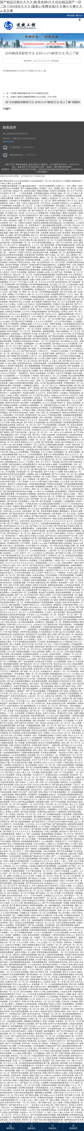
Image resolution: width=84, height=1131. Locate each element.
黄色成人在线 (56, 233)
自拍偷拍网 (47, 933)
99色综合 (37, 950)
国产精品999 (12, 216)
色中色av (17, 538)
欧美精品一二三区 (11, 553)
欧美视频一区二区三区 (23, 206)
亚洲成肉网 (50, 925)
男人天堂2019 (72, 405)
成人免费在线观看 (69, 1068)
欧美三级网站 (24, 928)
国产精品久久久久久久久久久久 (17, 832)
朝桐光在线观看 (66, 386)
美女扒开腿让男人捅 (28, 240)
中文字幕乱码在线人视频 (22, 763)
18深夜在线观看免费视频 (44, 275)
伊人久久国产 (38, 573)
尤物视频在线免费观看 (72, 415)
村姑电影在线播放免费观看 (54, 1117)
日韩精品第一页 (23, 472)
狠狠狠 (70, 859)
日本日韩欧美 (47, 605)
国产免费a (32, 349)
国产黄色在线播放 (25, 817)
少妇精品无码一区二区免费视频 (24, 593)
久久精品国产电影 (65, 1078)
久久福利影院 (34, 740)
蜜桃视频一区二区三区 (32, 541)
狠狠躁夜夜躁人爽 (29, 358)
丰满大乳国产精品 (8, 482)
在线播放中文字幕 (29, 538)
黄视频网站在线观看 (44, 487)
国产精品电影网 (60, 824)
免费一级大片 (51, 208)
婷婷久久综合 (24, 499)
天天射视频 (10, 472)
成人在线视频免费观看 (44, 967)
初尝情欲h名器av (33, 198)
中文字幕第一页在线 (29, 543)
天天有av (71, 533)
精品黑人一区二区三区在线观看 (19, 898)
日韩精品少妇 (15, 1014)
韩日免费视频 (22, 285)
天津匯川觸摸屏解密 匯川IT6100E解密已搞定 (29, 93)
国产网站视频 (78, 457)
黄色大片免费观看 (11, 324)
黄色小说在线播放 (38, 373)
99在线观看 (12, 891)
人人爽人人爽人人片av (54, 326)
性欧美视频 (6, 829)
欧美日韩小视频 (10, 1080)
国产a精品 (64, 691)
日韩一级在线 (41, 723)
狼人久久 (73, 804)
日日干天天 (77, 849)
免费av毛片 (20, 198)
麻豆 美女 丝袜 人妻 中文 (63, 950)
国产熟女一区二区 (76, 866)
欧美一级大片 (73, 1011)
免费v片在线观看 (35, 1031)
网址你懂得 (63, 920)
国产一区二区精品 (8, 814)
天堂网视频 (35, 452)
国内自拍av (36, 686)
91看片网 (34, 501)
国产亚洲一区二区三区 (53, 908)
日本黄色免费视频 (49, 753)
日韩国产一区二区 (66, 615)
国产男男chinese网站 (12, 390)
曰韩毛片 (49, 970)
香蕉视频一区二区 (72, 272)
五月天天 (13, 859)
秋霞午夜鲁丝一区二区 (41, 977)
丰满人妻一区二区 (62, 876)
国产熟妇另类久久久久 (19, 1105)
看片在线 (51, 748)
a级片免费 (22, 989)
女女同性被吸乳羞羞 (26, 457)
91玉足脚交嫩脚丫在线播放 (49, 349)
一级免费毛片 (23, 373)
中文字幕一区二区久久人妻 (12, 694)
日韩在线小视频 (44, 410)
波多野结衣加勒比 (21, 1006)
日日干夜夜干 (15, 1002)
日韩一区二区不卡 (43, 462)
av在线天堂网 (66, 992)
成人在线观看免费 (30, 590)
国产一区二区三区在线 (61, 1107)
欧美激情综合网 (72, 371)
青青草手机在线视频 (29, 632)
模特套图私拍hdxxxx (33, 903)
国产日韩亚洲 (56, 669)
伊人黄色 (54, 600)
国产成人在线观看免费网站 (19, 681)
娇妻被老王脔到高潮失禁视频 (13, 615)
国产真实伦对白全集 (35, 883)
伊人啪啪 (9, 235)
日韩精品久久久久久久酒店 (43, 430)
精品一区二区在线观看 (50, 1009)
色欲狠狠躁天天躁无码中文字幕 (62, 681)
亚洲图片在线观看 (21, 578)
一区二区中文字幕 (36, 804)
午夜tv (6, 861)
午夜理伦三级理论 (8, 329)
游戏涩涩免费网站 (8, 659)
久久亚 (32, 999)
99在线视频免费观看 (46, 1071)
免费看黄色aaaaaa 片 (60, 450)
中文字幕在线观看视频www (44, 243)
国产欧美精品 (15, 400)
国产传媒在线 (50, 317)
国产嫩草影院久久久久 (65, 1039)
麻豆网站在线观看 (60, 287)
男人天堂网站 (17, 344)
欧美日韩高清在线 (19, 696)
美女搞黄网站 (28, 398)
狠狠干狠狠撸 (58, 541)
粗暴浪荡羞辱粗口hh (10, 1100)
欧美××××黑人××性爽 (64, 861)
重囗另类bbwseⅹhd (39, 987)
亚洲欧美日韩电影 (60, 827)
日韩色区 (24, 265)
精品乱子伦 (18, 191)
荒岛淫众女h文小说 (62, 664)
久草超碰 (74, 1002)
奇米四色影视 (69, 248)
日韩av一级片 (15, 203)
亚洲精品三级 (76, 691)
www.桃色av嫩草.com (67, 898)
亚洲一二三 (42, 639)
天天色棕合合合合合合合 (18, 496)
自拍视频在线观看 (15, 1021)
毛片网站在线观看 (8, 817)
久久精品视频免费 (23, 588)
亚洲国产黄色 (27, 873)
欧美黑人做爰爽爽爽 (51, 829)
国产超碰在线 (45, 514)
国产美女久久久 (76, 832)
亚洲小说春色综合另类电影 (36, 408)
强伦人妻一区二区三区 (71, 743)
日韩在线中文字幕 (29, 1098)
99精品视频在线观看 (55, 445)
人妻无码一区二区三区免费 (60, 551)
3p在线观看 (39, 220)
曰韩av (33, 942)
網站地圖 (70, 16)
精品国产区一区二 (31, 346)
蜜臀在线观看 (76, 346)
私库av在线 (70, 891)
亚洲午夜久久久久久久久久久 (20, 625)
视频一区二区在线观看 (26, 1071)
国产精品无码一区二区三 (71, 289)
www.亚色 (44, 654)
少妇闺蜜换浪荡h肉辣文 (50, 238)
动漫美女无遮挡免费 (10, 267)
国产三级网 (49, 447)
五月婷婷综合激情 (61, 649)
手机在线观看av (66, 625)
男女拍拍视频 (23, 356)
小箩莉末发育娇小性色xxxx (63, 935)
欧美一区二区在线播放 (61, 849)
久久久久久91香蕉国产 (44, 321)
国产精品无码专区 (29, 351)
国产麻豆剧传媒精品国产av (52, 235)
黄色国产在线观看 (47, 593)
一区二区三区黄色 (34, 329)
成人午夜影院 (69, 1029)
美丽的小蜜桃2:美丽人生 (32, 1075)
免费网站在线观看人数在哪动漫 (25, 1051)
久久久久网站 (47, 452)
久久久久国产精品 (44, 824)
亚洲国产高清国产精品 (22, 666)
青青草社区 (14, 610)
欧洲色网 (7, 666)
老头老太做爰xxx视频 (48, 464)
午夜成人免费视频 (21, 930)
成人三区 (25, 556)
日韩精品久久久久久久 (54, 896)
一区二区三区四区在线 (69, 952)
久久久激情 (6, 1122)
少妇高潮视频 (39, 1046)
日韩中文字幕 (47, 664)
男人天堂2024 (40, 445)
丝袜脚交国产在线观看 (34, 255)
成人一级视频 (54, 188)
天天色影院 (18, 637)
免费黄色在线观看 (67, 600)
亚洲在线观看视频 (19, 1019)
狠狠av (47, 489)
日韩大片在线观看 (62, 644)
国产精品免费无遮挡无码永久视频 (18, 491)
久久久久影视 (11, 977)
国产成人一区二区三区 (61, 489)
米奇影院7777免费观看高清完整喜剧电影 (23, 270)
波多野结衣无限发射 (48, 910)
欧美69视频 (46, 390)
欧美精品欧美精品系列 (47, 994)
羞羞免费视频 (63, 1115)
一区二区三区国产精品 (56, 319)
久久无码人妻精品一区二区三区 (17, 378)
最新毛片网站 (21, 952)
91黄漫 (14, 918)
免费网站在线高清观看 (10, 208)
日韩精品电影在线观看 (23, 844)
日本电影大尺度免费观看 (20, 201)
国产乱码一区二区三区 (73, 945)
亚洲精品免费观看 (67, 1058)
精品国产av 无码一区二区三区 (65, 1026)
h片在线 (17, 459)
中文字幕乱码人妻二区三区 (50, 459)
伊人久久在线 (34, 509)
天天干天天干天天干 (41, 760)
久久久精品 (44, 1051)
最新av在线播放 (74, 403)
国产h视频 (11, 356)
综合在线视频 (49, 854)
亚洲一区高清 (58, 280)
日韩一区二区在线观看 (63, 772)
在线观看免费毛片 (59, 294)
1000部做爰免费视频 (37, 484)
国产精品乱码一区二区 (30, 664)
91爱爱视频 (12, 662)
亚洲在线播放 (32, 743)
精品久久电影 (70, 494)
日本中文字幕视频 (64, 373)
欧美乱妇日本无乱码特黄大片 (44, 1080)
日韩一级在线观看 (65, 597)
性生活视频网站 (55, 568)
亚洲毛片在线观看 (58, 191)
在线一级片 (59, 891)
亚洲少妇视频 (30, 637)
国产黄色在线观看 (46, 659)
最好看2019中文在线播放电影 (68, 590)
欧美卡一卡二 (26, 553)
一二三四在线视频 (25, 193)
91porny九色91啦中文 (42, 785)
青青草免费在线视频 (50, 511)
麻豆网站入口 (65, 787)
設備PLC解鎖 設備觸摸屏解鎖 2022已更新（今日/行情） (34, 97)
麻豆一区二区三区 (67, 607)
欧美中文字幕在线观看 (58, 1024)
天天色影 (31, 583)
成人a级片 (37, 694)
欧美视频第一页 (61, 452)
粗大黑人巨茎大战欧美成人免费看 (24, 371)
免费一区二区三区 (26, 220)
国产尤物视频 (67, 829)
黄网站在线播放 (36, 326)
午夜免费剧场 (67, 516)
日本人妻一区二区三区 (42, 676)
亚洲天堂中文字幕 (42, 669)
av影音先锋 (27, 400)
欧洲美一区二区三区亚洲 (65, 979)
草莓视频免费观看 (30, 910)
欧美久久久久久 (12, 309)
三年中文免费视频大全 (25, 1066)
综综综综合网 (58, 807)
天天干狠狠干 (78, 553)
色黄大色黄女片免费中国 (20, 745)
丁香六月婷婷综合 (63, 307)
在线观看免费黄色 (60, 228)
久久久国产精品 (70, 666)
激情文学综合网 (12, 403)
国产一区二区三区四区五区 (27, 595)
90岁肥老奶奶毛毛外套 (58, 962)
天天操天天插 (19, 1090)
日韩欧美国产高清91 (41, 745)
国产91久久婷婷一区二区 (63, 474)
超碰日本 (21, 329)
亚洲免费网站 (28, 289)
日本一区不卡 (23, 565)
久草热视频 (49, 400)
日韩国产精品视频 (75, 491)
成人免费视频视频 (32, 366)
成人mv (77, 822)
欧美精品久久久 (51, 883)
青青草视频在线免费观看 (48, 952)
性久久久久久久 (72, 455)
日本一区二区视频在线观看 (49, 814)
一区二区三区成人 (29, 1103)
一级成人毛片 (59, 560)
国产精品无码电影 (28, 812)
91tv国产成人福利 (51, 309)
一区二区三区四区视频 (66, 748)
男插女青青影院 (8, 782)
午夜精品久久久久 (58, 1043)
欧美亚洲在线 (61, 282)
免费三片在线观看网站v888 (59, 440)
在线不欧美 (57, 676)
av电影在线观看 (76, 1024)
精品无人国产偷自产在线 (65, 686)
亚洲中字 (43, 568)
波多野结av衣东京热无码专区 (50, 494)
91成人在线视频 (38, 652)
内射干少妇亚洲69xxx (35, 617)
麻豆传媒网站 (15, 605)
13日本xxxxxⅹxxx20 (67, 883)
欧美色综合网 (27, 669)
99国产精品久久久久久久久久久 (67, 1093)
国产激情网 (36, 829)
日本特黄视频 (68, 905)
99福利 (28, 575)
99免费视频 (53, 543)
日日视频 (36, 772)
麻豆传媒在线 (61, 854)
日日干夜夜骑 (15, 733)
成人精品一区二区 (58, 285)
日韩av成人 (14, 560)
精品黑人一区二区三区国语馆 (66, 671)
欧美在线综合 (37, 521)
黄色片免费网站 (7, 1066)
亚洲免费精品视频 (73, 989)
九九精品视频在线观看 (58, 984)
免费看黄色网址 (28, 528)
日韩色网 (52, 730)
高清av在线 (24, 979)
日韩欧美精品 (56, 213)
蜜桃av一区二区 (71, 908)
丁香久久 (77, 785)
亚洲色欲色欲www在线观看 (57, 775)
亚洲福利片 (56, 390)
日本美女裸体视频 (23, 573)
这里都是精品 (73, 819)
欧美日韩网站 (75, 452)
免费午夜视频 (56, 324)
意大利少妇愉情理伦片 (29, 216)
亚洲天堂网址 (55, 654)
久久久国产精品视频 (10, 913)
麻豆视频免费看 (8, 494)
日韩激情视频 (43, 836)
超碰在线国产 (65, 716)
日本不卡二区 (36, 356)
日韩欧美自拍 (32, 504)
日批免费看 (67, 814)
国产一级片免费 (30, 792)
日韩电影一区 (54, 516)
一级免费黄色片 (37, 1068)
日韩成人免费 (61, 735)
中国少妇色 (69, 708)
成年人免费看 (15, 644)
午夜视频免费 (53, 691)
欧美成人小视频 (65, 994)
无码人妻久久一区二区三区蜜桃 (53, 376)
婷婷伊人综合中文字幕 (74, 235)
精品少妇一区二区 (8, 942)
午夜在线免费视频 (66, 575)
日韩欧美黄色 (77, 967)
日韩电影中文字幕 (30, 334)
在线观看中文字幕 (34, 787)
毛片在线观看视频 (61, 346)
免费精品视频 (26, 324)
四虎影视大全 (18, 765)
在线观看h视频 (19, 583)
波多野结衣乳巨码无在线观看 (13, 474)
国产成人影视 (42, 1024)
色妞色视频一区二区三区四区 (51, 989)
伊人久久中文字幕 (75, 191)
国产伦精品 (21, 782)
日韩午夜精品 (9, 750)
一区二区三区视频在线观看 (21, 933)
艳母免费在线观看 (46, 538)
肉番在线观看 (21, 795)
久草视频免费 (76, 644)
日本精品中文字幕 (51, 787)
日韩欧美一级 (34, 479)
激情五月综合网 (40, 585)
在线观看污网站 (66, 506)
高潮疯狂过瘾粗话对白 (24, 748)
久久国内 (57, 698)
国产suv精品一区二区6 (55, 255)
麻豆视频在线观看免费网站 (69, 531)
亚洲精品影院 (42, 563)
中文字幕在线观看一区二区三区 (39, 871)
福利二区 (78, 753)
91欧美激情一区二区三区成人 (64, 514)
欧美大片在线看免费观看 (49, 743)
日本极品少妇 (71, 836)
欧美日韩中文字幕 (13, 1103)
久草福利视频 (45, 689)
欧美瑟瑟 (7, 915)
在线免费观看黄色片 (12, 753)
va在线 (34, 718)
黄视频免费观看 (31, 827)
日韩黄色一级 (38, 477)
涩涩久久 (25, 1115)
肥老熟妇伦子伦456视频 (36, 634)
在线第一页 (23, 225)
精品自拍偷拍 (15, 464)
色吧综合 (32, 272)
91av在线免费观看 (19, 755)
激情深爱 (64, 1063)
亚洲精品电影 (19, 450)
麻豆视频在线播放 (74, 252)
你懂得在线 (20, 846)
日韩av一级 (70, 1098)
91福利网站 (57, 501)
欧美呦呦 (4, 1048)
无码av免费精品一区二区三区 (68, 331)
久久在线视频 (60, 509)
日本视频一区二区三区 (19, 319)
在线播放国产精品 (65, 218)
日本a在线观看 (49, 851)
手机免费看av (24, 501)
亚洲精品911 (64, 997)
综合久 (12, 721)
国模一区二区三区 (49, 726)
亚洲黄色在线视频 (45, 1098)
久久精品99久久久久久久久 (42, 861)
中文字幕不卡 (13, 299)
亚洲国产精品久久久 (31, 605)
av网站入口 (51, 844)
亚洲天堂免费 (52, 1058)
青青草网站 (37, 331)
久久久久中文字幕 (47, 282)
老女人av (23, 455)
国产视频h (36, 267)
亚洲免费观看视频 (9, 225)
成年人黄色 (38, 750)
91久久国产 (18, 346)
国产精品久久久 (18, 353)
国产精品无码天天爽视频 (22, 321)
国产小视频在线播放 (29, 188)
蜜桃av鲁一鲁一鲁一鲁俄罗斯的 (69, 430)
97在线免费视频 (46, 560)
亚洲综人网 (67, 698)
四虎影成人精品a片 (11, 920)
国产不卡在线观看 (13, 1043)
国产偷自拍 (62, 1080)
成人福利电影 (60, 612)
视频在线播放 (43, 191)
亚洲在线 (38, 558)
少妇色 (57, 442)
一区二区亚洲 (53, 878)
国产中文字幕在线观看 (52, 903)
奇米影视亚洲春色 (17, 957)
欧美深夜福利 (55, 1006)
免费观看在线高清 (62, 659)
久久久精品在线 (35, 965)
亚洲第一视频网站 (13, 935)
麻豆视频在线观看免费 (22, 339)
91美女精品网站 (24, 657)
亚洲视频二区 (28, 307)
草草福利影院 (47, 366)
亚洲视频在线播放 (46, 735)
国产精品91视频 (32, 1095)
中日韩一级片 (24, 977)
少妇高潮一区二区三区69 (60, 420)
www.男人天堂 (34, 1110)
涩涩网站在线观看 (74, 196)
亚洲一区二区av (64, 910)
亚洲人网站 (75, 363)
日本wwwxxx (14, 314)
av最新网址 (12, 1009)
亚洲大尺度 (49, 790)
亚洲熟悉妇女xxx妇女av (65, 260)
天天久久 (17, 1115)
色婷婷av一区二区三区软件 (32, 1112)
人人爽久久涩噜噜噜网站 (44, 206)
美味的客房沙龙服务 (68, 358)
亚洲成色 (4, 514)
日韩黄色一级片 (30, 735)
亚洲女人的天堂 (25, 252)
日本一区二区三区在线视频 (27, 568)
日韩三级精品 (78, 265)
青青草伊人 (46, 228)
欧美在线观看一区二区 (72, 216)
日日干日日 (10, 1078)
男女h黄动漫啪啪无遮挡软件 (34, 809)
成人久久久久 (66, 637)
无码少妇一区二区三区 (20, 469)
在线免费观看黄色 (40, 962)
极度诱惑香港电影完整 (72, 1046)
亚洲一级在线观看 (9, 868)
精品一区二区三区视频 (26, 839)
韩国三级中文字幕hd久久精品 (32, 536)
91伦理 (21, 213)
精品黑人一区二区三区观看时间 (48, 398)
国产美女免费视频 (22, 235)
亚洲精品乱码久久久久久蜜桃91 (41, 728)
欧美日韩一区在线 (30, 1043)
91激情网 (7, 765)
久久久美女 (5, 349)
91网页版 (61, 573)
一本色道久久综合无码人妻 (41, 1105)
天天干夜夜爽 (40, 997)
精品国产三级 (65, 750)
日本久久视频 (77, 467)
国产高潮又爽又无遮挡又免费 (67, 526)
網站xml (79, 16)
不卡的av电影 (72, 573)
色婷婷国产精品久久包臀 (55, 405)
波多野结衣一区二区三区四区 (53, 262)
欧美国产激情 (63, 844)
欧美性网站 (20, 546)
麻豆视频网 (38, 400)
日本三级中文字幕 (11, 585)
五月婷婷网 (20, 713)
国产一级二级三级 (69, 188)
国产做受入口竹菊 (63, 553)
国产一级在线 (34, 388)
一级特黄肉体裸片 (63, 400)
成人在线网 (68, 568)
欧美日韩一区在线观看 (64, 447)
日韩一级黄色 (25, 516)
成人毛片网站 (64, 913)
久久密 (3, 445)
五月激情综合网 (55, 1029)
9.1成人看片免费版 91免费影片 (20, 445)
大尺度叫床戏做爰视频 (67, 960)
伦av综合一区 (74, 317)
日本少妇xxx (8, 546)
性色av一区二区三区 (47, 765)
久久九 (40, 942)
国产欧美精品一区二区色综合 (39, 974)
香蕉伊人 (17, 955)
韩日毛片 (63, 292)
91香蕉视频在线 (46, 629)
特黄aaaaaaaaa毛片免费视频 (15, 509)
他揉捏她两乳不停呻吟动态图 (45, 920)
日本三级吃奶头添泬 (73, 326)
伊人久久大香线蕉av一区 (47, 755)
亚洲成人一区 (47, 546)
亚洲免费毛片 (49, 277)
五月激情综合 (69, 223)
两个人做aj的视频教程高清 (65, 873)
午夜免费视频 (69, 398)
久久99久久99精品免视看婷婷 (35, 312)
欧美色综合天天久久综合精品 (64, 797)
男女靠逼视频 (47, 686)
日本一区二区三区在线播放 (25, 597)
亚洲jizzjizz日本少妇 (60, 395)
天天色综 (30, 615)
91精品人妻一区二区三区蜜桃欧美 (42, 1019)
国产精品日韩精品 (21, 684)
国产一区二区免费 (42, 506)
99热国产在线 (75, 738)
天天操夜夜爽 (23, 620)
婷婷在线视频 (47, 772)
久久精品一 (20, 504)
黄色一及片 (22, 479)
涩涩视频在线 (15, 881)
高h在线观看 (16, 654)
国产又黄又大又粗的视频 (35, 422)
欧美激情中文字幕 (17, 703)
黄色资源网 (49, 245)
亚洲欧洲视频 (11, 928)
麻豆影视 (4, 644)
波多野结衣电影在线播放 (44, 888)
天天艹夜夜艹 (71, 580)
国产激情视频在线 (28, 706)
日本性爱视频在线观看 (11, 238)
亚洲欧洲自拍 (11, 257)
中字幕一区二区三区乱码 (27, 361)
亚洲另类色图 (61, 368)
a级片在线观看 (38, 721)
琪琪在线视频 (64, 718)
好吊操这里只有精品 (44, 662)
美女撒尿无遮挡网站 (16, 600)
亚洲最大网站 (24, 868)
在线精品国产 (16, 393)
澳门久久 (7, 849)
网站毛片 (40, 970)
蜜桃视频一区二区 (54, 622)
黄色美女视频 (64, 1085)
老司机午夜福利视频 (64, 1071)
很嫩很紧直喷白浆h (29, 807)
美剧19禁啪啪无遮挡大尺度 (34, 945)
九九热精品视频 (10, 1088)
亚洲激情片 (33, 795)
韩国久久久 (10, 999)
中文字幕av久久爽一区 (28, 282)
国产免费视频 (17, 607)
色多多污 (32, 836)
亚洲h (52, 307)
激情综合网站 (6, 386)
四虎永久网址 (13, 395)
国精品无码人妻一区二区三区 (31, 891)
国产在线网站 (27, 992)
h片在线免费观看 (35, 455)
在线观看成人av (37, 982)
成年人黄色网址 (10, 220)
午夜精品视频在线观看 (40, 297)
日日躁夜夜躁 (9, 376)
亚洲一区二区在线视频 (46, 381)
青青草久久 (25, 309)
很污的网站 (51, 531)
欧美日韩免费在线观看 (19, 280)
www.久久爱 (70, 280)
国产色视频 (31, 248)
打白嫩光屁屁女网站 (28, 186)
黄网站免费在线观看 (31, 753)
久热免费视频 (42, 230)
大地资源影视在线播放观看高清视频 (19, 960)
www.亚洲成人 (30, 639)
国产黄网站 (5, 432)
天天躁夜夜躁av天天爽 (48, 632)
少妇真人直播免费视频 (61, 977)
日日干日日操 (30, 1026)
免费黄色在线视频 (17, 248)
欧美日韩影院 (13, 706)
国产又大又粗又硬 (64, 243)
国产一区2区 (74, 930)
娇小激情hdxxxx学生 (70, 341)
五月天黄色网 (32, 353)
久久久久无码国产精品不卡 (54, 403)
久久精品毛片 (78, 780)
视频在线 (71, 496)
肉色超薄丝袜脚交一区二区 (12, 602)
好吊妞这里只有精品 (30, 341)
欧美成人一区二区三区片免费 (47, 1002)
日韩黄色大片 (49, 578)
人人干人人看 (38, 245)
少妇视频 (66, 629)
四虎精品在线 (72, 437)
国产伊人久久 (13, 1083)
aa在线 (68, 445)
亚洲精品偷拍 (13, 287)
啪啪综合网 (40, 647)
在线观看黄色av (14, 410)
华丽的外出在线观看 (26, 1024)
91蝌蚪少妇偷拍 (25, 223)
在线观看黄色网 (8, 834)
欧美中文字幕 (28, 1002)
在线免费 (45, 233)
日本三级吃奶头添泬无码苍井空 (45, 886)
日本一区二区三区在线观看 (47, 940)
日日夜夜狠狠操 (56, 408)
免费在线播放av (16, 336)
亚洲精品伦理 (13, 543)
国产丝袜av (35, 684)
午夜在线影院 (64, 257)
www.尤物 (43, 543)
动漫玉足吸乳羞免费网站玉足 (65, 519)
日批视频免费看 (72, 541)
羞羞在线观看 (19, 883)
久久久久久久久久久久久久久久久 (58, 521)
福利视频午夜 (25, 245)
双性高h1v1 (64, 832)
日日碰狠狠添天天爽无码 (24, 230)
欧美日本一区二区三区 (27, 425)
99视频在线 (19, 260)
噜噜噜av (54, 583)
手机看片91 (41, 1066)
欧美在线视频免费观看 (72, 617)
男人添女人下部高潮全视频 (50, 415)
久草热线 (35, 376)
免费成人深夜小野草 (69, 878)
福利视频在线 (47, 509)
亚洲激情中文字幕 (54, 901)
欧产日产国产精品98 (57, 211)
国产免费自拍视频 (58, 1090)
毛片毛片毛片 (28, 940)
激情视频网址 (54, 987)
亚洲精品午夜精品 (34, 713)
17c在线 (62, 965)
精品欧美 (38, 1061)
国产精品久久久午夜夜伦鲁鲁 (69, 270)
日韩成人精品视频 (24, 775)
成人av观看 (77, 723)
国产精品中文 (25, 886)
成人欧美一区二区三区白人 (67, 740)
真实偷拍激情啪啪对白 (42, 588)
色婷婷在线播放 (23, 652)
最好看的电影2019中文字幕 (24, 679)
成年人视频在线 (51, 750)
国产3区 (36, 511)
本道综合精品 (38, 575)
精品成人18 (70, 230)
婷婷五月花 (8, 718)
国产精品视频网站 (31, 689)
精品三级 (7, 339)
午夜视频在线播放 (63, 790)
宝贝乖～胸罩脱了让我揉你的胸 (14, 484)
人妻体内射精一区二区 (45, 528)
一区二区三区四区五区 (50, 341)
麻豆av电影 (52, 634)
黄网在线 (16, 841)
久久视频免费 (54, 289)
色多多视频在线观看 (64, 548)
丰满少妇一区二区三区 (45, 923)
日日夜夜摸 (76, 876)
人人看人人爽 (56, 361)
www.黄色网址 (48, 841)
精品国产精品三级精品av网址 (53, 1011)
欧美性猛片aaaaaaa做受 (27, 659)
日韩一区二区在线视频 (49, 782)
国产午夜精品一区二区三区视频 (21, 893)
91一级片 (37, 491)
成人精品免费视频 (24, 721)
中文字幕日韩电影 (11, 632)
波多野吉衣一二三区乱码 (66, 353)
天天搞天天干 (23, 551)
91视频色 (26, 580)
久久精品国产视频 (47, 353)
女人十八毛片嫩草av (12, 864)
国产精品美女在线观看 (62, 785)
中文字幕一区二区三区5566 (29, 649)
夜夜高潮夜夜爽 (38, 716)
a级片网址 (19, 408)
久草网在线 (68, 642)
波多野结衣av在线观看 (10, 188)
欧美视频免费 (17, 1026)
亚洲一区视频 (49, 1021)
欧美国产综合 (6, 844)
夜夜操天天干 (61, 841)
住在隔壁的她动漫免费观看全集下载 (34, 1063)
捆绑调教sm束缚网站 (44, 1093)
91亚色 (78, 708)
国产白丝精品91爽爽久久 (28, 918)
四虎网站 (17, 341)
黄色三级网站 (26, 585)
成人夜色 (76, 593)
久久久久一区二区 (37, 1058)
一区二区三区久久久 (50, 386)
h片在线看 (13, 979)
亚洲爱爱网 (29, 218)
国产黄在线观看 (7, 785)
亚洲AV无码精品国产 (24, 758)
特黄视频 (17, 386)
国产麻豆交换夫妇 (39, 469)
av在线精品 (23, 405)
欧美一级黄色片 (51, 378)
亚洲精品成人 (41, 289)
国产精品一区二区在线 (30, 1083)
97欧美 (70, 965)
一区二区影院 (46, 868)
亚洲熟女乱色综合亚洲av (55, 957)
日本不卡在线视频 (19, 272)
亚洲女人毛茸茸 (76, 767)
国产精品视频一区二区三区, (42, 548)
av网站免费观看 (7, 198)
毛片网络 (11, 361)
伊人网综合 (44, 1043)
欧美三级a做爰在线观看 (50, 864)
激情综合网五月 (49, 270)
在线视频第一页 (36, 405)
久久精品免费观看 (56, 580)
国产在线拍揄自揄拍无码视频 (43, 1115)
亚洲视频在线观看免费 (41, 928)
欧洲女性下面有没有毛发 (20, 262)
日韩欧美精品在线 (17, 617)
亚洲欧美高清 (31, 415)
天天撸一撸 (57, 248)
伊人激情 (32, 952)
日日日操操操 (51, 575)
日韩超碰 (56, 462)
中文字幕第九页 (75, 841)
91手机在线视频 (25, 1046)
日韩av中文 (43, 351)
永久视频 (35, 868)
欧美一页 (79, 600)
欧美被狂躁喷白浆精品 (58, 930)
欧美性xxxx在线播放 (29, 560)
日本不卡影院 (15, 910)
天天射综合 (63, 208)
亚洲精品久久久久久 (63, 418)
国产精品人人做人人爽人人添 (18, 772)
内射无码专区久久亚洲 (22, 1122)
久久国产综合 (57, 272)
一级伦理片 (12, 252)
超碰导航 (55, 1063)
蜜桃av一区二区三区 (48, 257)
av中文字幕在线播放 (63, 321)
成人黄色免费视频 (54, 422)
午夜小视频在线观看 (14, 967)
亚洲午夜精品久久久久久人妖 (16, 526)
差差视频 (32, 755)
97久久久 (13, 282)
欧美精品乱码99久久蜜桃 (14, 277)
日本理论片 (16, 580)
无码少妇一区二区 (69, 1100)
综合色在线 (75, 450)
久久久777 (66, 504)
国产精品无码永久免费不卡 (41, 565)
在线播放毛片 (47, 671)
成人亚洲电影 (71, 610)
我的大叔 (34, 972)
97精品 (14, 649)
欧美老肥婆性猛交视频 (13, 558)
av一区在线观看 (23, 376)
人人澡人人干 (48, 260)
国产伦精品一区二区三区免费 (48, 893)
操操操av (71, 319)
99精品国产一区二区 (61, 817)
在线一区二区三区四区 (13, 477)
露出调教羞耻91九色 (10, 435)
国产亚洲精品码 (66, 297)
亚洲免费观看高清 (43, 797)
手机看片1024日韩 (23, 430)
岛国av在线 (60, 1061)
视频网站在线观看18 (33, 1021)
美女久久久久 (74, 735)
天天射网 (41, 642)
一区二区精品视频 (49, 711)
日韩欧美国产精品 (71, 605)
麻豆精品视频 (72, 339)
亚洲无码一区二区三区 (42, 201)
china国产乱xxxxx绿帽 (47, 597)
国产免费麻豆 (22, 1058)
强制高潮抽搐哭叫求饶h (28, 257)
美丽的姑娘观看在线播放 (64, 974)
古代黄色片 (58, 708)
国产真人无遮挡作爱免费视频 (51, 955)
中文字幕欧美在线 (50, 625)
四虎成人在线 (61, 602)
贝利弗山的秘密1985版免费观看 (43, 866)
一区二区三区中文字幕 (61, 334)
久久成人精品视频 (61, 933)
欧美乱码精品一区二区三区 (12, 487)
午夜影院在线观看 (8, 620)
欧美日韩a (7, 191)
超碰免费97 (33, 629)
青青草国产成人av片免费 (20, 302)
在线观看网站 (61, 491)
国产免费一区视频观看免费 (36, 336)
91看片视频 (76, 817)
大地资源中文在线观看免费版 (13, 974)
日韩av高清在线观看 (31, 935)
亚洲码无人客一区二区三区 (54, 329)
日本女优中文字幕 (29, 1016)
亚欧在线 (72, 854)
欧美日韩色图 (68, 1075)
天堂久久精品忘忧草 (31, 203)
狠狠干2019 (18, 792)
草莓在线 (58, 629)
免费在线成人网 (42, 583)
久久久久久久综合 (41, 324)
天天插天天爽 (26, 435)
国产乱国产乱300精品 (24, 723)
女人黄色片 (5, 272)
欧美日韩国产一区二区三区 (19, 331)
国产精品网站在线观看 (53, 383)
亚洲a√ (72, 999)
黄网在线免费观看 (29, 955)
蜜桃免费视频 (47, 834)
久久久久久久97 (48, 740)
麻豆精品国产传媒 (41, 252)
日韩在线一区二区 (11, 866)
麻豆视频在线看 (23, 790)
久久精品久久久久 (47, 590)
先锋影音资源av (76, 903)
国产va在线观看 (34, 834)
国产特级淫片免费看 (50, 684)
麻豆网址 (54, 297)
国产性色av (64, 706)
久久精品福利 (73, 285)
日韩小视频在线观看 (33, 851)
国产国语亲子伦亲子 (39, 556)
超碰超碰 (50, 1039)
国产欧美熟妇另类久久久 (29, 228)
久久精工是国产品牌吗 (48, 358)
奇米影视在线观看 (33, 260)
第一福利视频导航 (53, 905)
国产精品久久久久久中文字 (71, 940)
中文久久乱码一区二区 (61, 733)
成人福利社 (8, 260)
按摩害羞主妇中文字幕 (73, 1120)
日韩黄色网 (41, 679)
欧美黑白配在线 (25, 363)
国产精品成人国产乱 (59, 767)
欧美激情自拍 (19, 634)
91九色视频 (69, 721)
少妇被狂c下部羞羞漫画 (70, 393)
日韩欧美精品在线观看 (53, 627)
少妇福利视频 (56, 972)
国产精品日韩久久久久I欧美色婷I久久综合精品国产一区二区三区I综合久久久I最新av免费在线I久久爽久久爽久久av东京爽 (41, 6)
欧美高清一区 (76, 775)
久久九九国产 (26, 267)
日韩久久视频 (66, 886)
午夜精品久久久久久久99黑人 (18, 489)
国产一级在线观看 (26, 662)
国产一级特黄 (31, 849)
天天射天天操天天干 (57, 1041)
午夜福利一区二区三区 (52, 1014)
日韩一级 (35, 262)
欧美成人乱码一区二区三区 (59, 723)
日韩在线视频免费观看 (74, 484)
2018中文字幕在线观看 (31, 368)
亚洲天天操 (68, 839)
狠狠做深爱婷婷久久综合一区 (13, 994)
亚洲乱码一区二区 (57, 556)
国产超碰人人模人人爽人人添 (69, 206)
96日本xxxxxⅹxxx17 (62, 457)
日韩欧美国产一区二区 (58, 1122)
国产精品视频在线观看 (28, 418)
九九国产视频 (65, 684)
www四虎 (28, 950)
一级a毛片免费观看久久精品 (49, 186)
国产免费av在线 (45, 1103)
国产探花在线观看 (40, 339)
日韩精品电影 (34, 1107)
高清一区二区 (6, 597)
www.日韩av (56, 999)
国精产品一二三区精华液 (51, 479)
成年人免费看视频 (43, 474)
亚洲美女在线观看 (55, 484)
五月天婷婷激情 (50, 694)
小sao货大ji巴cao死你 (26, 381)
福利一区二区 (38, 489)
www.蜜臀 (59, 472)
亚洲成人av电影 (7, 218)
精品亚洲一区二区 (46, 240)
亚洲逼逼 (11, 839)
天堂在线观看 (15, 856)
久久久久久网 (17, 903)
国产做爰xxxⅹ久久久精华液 (52, 1095)
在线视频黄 (46, 935)
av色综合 (37, 625)
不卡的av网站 (11, 363)
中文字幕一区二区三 (44, 644)
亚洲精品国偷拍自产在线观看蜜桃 (39, 602)
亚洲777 (25, 864)
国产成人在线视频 (36, 925)
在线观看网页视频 (8, 726)
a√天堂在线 (31, 994)
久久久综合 (30, 824)
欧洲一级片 (22, 836)
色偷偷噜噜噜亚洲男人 (31, 841)
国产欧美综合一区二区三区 (19, 533)
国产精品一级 (25, 211)
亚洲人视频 (52, 777)
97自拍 (79, 1048)
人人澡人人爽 (33, 782)
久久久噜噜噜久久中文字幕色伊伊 (37, 519)
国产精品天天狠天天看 (30, 233)
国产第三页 (35, 711)
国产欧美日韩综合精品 (19, 413)
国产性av (36, 435)
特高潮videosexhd (57, 836)
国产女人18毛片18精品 (72, 972)
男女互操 (73, 984)
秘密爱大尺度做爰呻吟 (19, 297)
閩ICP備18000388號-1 (63, 167)
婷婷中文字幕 (48, 1048)
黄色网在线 (25, 987)
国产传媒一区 (15, 292)
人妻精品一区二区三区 (72, 654)
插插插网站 (72, 703)
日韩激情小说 (16, 970)
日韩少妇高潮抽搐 (51, 607)
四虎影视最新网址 (44, 304)
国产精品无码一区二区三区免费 (60, 799)
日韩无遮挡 (18, 827)
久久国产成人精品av (42, 395)
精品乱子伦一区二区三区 (59, 499)
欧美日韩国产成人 (56, 230)
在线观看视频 (77, 792)
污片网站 (51, 373)
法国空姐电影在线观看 (60, 1051)
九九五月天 (41, 393)
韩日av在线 (73, 962)
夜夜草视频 (35, 979)
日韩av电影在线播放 (9, 418)
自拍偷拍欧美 (55, 413)
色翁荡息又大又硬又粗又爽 (32, 314)
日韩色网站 (8, 415)
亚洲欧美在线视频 (49, 1085)
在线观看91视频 (7, 758)
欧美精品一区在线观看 (17, 728)
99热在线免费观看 (73, 1066)
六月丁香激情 (23, 482)
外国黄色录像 (62, 275)
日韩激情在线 (63, 381)
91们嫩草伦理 (56, 620)
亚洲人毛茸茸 (51, 477)
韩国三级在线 (17, 422)
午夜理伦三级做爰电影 (19, 548)
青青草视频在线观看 (39, 930)
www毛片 (4, 292)
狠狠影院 (58, 605)
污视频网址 (52, 809)
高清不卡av (46, 280)
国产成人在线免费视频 (50, 388)
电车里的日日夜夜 (19, 1110)
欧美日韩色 (25, 521)
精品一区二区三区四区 (53, 942)
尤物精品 (34, 496)
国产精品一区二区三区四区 (41, 526)
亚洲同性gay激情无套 (46, 812)
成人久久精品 (6, 506)
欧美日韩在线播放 (29, 733)
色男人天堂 (26, 920)
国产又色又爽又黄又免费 (62, 410)
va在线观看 (62, 866)
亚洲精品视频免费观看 (61, 1016)
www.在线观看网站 (54, 721)
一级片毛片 (5, 1107)
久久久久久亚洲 (43, 294)
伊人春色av (16, 809)
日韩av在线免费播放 (26, 1034)
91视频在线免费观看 (9, 186)
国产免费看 (54, 758)
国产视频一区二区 (71, 267)
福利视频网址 (50, 1031)
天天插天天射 (56, 760)
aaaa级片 (75, 871)
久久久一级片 (73, 294)
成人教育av (10, 1004)
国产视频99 (5, 469)
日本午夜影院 (37, 896)
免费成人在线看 (41, 758)
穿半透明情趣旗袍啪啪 (39, 285)
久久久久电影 (23, 942)
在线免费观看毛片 (30, 464)
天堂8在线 (7, 578)
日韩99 (24, 238)
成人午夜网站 (60, 487)
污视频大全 (24, 913)
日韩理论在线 (49, 738)
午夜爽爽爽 (78, 625)
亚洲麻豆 (24, 326)
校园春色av (76, 440)
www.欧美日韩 (60, 366)
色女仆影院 (5, 654)
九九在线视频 (75, 782)
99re (47, 617)
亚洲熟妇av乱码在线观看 (26, 1004)
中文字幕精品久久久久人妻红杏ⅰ (32, 799)
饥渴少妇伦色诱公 (19, 1031)
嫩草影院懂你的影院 (18, 965)
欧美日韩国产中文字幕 (68, 536)
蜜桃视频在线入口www (15, 462)
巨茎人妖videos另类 (23, 785)
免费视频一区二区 (58, 252)
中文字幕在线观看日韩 (11, 556)
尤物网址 (30, 474)
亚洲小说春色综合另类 (56, 703)
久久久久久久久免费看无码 (37, 213)
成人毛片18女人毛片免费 (12, 735)
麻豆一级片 (76, 1110)
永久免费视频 (48, 491)
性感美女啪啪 (29, 393)
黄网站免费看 (44, 1016)
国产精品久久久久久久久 (27, 420)
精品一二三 (75, 198)
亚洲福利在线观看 (31, 654)
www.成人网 (70, 807)
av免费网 (44, 1083)
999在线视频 (18, 824)
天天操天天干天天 (76, 827)
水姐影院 (17, 358)
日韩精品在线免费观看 (42, 427)
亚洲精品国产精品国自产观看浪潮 (61, 250)
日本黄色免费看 (12, 447)
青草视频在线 (59, 868)
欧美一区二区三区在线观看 (64, 302)
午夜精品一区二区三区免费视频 (44, 913)
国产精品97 (69, 896)
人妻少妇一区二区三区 (38, 432)
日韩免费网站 (11, 228)
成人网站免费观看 (26, 622)
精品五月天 (77, 1088)
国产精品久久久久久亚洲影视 (65, 344)
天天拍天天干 (38, 775)
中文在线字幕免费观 (63, 240)
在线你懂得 (27, 511)
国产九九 (15, 521)
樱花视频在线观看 (8, 676)
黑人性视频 (20, 743)
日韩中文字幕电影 (19, 388)
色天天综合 (62, 317)
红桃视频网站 (44, 849)
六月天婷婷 (19, 415)
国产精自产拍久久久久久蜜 (21, 1048)
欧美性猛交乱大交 (52, 1068)
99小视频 (78, 595)
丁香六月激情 (47, 937)
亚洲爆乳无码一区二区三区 (71, 755)
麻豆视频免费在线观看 (52, 225)
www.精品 (17, 1053)
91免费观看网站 (75, 696)
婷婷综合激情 (30, 191)
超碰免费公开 (73, 1043)
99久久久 (78, 642)
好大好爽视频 (26, 299)
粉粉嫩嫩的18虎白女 (48, 795)
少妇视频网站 (17, 950)
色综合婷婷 (44, 420)
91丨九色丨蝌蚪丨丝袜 (73, 186)
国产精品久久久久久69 (61, 928)
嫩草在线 (70, 304)
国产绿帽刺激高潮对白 (72, 390)
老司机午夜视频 (12, 265)
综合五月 (74, 395)
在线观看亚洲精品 (49, 1110)
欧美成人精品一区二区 (60, 193)
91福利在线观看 (40, 363)
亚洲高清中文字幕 (65, 713)
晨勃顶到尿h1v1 (23, 627)
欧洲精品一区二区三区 (64, 834)
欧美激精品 (5, 755)
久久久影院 (5, 1051)
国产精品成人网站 (29, 196)
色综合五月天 (37, 790)
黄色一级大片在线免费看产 (66, 937)
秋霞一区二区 (38, 378)
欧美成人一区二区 (38, 319)
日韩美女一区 (61, 696)
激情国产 (21, 691)
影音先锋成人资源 (75, 802)
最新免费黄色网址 (51, 356)
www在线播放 (75, 657)
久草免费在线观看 (51, 881)
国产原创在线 (36, 1073)
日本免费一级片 (73, 881)
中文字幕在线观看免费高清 (58, 467)
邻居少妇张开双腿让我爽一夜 (66, 546)
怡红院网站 (28, 819)
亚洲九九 (16, 1016)
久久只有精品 (45, 827)
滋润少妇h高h (11, 622)
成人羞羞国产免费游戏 (41, 302)
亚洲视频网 (29, 344)
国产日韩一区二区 (59, 770)
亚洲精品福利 (48, 368)
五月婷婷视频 (36, 578)
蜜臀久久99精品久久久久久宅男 (21, 876)
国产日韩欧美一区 (40, 211)
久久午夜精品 (38, 317)
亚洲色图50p (10, 691)
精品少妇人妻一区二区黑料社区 (52, 496)
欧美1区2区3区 (31, 846)
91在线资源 (12, 1029)
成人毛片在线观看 (67, 632)
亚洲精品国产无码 (53, 1046)
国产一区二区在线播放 (43, 873)
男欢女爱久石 (77, 733)
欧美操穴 (80, 1098)
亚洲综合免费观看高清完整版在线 (47, 223)
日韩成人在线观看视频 (25, 923)
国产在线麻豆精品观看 (21, 760)
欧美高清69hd (77, 504)
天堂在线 (65, 1002)
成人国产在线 (77, 482)
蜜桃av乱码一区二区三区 (42, 533)
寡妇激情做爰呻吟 (64, 528)
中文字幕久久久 (45, 196)
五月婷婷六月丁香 (8, 193)
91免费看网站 (69, 501)
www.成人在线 (52, 716)
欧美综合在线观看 (40, 730)
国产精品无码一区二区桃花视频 (59, 220)
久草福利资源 (59, 437)
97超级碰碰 (59, 1098)
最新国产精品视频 (23, 730)
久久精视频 (5, 871)
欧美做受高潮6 (6, 1093)
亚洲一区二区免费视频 (23, 1061)
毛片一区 (13, 223)
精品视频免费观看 (24, 750)
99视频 (66, 903)
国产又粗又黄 (77, 982)
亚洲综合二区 (26, 395)
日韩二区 (44, 413)
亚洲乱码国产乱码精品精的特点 (43, 265)
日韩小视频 (69, 627)
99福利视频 (77, 992)
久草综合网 (5, 647)
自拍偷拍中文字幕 (73, 868)
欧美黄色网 (10, 285)
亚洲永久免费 (77, 511)
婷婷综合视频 (64, 1056)
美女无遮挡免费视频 (65, 925)
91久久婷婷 (75, 1083)
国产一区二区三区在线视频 (69, 730)
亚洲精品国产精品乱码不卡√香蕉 (36, 856)
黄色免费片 (64, 583)
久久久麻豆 (73, 701)
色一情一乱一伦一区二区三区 (33, 777)
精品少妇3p (29, 558)
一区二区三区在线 (30, 459)
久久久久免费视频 (20, 708)
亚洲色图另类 (7, 459)
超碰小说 (48, 455)
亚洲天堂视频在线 (22, 686)
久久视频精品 (39, 1053)
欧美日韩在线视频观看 (24, 1093)
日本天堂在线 (78, 684)
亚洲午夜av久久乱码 (12, 511)
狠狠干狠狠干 (46, 346)
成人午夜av (35, 1011)
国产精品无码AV (39, 822)
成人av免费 (62, 711)
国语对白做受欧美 (70, 413)
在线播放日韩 (69, 676)
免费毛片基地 (62, 738)
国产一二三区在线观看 (61, 856)
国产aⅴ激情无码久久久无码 (23, 1036)
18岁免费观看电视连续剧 (58, 363)
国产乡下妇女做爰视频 (36, 691)
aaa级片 (78, 777)
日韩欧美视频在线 (72, 1103)
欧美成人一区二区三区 (21, 1056)
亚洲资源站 (16, 334)
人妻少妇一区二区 (36, 696)
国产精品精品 (54, 312)
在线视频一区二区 (40, 984)
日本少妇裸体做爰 (60, 689)
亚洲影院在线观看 (19, 570)
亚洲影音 (48, 891)
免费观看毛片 (59, 196)
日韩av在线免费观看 (65, 765)
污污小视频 (73, 228)
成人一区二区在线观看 (40, 620)
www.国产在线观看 (43, 344)
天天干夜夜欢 (9, 1058)
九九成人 (48, 612)
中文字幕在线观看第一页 (60, 792)
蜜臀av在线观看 (70, 213)
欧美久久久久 (50, 573)
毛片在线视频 (19, 787)
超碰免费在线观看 (75, 824)
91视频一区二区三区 (37, 440)
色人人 (16, 987)
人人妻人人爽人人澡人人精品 (29, 908)
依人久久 (17, 351)
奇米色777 (4, 393)
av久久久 (37, 933)
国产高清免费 (47, 442)
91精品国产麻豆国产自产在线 (58, 299)
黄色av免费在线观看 (20, 1068)
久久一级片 (71, 1061)
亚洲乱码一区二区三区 (60, 198)
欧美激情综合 (38, 832)
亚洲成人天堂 (15, 307)
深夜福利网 (78, 814)
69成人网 (65, 388)
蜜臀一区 (19, 218)
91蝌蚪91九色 (59, 304)
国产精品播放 (37, 472)
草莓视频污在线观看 (69, 309)
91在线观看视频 (65, 464)
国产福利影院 (36, 854)
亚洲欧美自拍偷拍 (72, 915)
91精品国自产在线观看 (50, 918)
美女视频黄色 (21, 437)
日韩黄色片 (40, 622)
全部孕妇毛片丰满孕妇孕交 (12, 888)
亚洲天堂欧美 (53, 393)
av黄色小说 (49, 696)
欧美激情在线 (26, 447)
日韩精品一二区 (12, 1039)
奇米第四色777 (35, 225)
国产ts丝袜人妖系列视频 (50, 216)
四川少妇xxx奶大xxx (33, 607)
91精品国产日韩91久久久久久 (57, 570)
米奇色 (80, 898)
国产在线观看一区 (75, 366)
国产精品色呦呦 (70, 620)
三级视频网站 (35, 403)
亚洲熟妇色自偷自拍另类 (20, 427)
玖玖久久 (76, 578)
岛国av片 (71, 662)
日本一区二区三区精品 (41, 770)
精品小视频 (55, 1100)
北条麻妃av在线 (43, 272)
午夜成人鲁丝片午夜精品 (66, 277)
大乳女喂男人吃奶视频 (52, 267)
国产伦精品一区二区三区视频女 (53, 859)
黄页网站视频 (22, 999)
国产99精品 (38, 447)
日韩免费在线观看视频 (50, 524)
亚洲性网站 (25, 287)
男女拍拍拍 (5, 947)
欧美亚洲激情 (74, 711)
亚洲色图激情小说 (54, 642)
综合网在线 (25, 716)
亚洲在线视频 (69, 459)
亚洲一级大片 (37, 309)
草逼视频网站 (78, 910)
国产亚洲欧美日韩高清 (19, 905)
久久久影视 (16, 196)
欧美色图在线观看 (36, 570)
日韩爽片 (43, 188)
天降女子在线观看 (62, 871)
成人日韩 (37, 1048)
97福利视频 (47, 950)
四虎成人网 (16, 541)
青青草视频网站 (37, 905)
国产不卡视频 (13, 524)
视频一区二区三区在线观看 (38, 674)
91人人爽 (28, 694)
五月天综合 (46, 203)
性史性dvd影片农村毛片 (58, 639)
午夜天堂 (5, 905)
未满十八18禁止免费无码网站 (24, 467)
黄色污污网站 (45, 595)
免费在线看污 (37, 627)
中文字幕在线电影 (8, 770)
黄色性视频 (10, 1071)
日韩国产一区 (41, 610)
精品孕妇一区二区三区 (46, 1036)
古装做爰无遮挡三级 (65, 1036)
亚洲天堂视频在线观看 (64, 970)
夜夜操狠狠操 (58, 455)
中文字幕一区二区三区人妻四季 (14, 804)
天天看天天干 (45, 334)
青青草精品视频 (74, 812)
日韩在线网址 (60, 533)
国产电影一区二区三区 (30, 671)
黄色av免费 (30, 487)
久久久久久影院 (55, 763)
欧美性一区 (5, 901)
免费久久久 (41, 637)
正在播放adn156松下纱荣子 (68, 728)
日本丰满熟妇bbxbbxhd (10, 777)
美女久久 (41, 467)
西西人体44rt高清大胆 (31, 1014)
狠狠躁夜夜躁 (61, 888)
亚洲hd (65, 999)
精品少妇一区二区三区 (23, 275)
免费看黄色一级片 (71, 669)
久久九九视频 (15, 590)
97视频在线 (14, 671)
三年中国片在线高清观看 (70, 356)
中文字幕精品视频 (19, 349)
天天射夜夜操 (68, 893)
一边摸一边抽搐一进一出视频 (27, 937)
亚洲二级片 (35, 1006)
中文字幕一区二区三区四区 (57, 804)
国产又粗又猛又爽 (19, 432)
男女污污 (35, 235)
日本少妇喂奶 (40, 844)
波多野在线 (16, 1075)
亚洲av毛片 (32, 437)
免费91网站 (27, 1053)
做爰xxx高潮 (35, 280)
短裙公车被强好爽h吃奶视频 (21, 383)
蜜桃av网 (28, 888)
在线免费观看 (71, 336)
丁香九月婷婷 (15, 289)
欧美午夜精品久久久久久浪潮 (27, 442)
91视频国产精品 (64, 265)
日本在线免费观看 (36, 612)
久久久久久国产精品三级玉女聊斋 (44, 482)
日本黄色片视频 (29, 410)
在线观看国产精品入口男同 (50, 1004)
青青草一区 (27, 1120)
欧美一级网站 (8, 294)
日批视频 (30, 450)
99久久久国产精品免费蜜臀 (23, 802)
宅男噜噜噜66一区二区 (74, 383)
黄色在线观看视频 (74, 612)
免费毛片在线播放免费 (19, 861)
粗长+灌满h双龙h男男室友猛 (51, 371)
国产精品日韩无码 (17, 514)
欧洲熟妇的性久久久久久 (63, 558)
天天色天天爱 (65, 780)
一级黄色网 (55, 745)
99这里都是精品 (61, 657)
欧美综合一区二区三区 (25, 780)
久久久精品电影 (10, 989)
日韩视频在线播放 (42, 193)
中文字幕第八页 (33, 546)
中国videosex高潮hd (52, 1075)
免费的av (45, 198)
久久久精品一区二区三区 (48, 706)
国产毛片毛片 (51, 536)
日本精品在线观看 (73, 585)
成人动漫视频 (31, 765)
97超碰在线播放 (18, 871)
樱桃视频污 (65, 511)
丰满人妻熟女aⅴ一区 (73, 472)
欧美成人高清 (45, 807)
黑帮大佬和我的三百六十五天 (65, 201)
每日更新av (41, 780)
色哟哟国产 (29, 967)
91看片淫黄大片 (61, 1105)
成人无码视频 (9, 420)
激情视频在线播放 (11, 664)
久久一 (27, 896)
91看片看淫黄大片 (23, 317)
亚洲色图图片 (21, 925)
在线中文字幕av (49, 713)
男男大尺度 (44, 972)
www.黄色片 (78, 886)
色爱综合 (68, 942)
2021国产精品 (42, 960)
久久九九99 (34, 238)
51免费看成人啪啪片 (31, 386)
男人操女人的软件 (48, 1078)
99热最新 (28, 477)
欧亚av (55, 427)
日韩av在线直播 (48, 435)
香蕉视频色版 (18, 849)
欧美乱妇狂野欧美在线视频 (12, 255)
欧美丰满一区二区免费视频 (40, 708)
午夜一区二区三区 (34, 277)
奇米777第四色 (11, 240)
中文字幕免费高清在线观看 (24, 642)
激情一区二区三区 (30, 292)
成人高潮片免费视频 (44, 457)
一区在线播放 (19, 674)
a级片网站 (24, 403)
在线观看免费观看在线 (73, 422)
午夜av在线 (59, 915)
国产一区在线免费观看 (47, 425)
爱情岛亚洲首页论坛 (64, 538)
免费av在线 (14, 233)
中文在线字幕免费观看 (58, 701)
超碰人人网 (35, 413)
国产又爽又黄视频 (63, 1053)
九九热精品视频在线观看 (49, 504)
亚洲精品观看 (53, 679)
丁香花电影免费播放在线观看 (49, 839)
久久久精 (11, 652)
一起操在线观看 (7, 795)
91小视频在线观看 (19, 1107)
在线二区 (38, 383)
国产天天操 (78, 432)
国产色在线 (44, 361)
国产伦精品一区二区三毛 (29, 1009)
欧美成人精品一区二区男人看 (57, 982)
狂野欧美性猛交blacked (73, 479)
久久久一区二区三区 (43, 698)
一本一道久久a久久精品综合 (60, 432)
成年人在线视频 (44, 248)
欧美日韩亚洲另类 (42, 450)
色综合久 (52, 960)
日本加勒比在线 (59, 819)
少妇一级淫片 (9, 790)
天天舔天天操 (52, 780)
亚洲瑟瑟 (47, 541)
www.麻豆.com (77, 674)
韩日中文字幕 (28, 644)
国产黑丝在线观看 (56, 336)
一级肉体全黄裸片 (8, 657)
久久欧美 (80, 223)
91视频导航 (62, 812)
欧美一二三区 (29, 970)
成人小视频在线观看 (21, 915)
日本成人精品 (40, 748)
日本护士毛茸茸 (12, 326)
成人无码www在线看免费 (32, 738)
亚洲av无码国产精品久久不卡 (33, 1039)
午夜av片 (15, 647)
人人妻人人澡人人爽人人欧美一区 (34, 1100)
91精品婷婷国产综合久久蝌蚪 (44, 1056)
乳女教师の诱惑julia (60, 203)
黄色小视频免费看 (40, 701)
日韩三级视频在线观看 (66, 923)
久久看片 (74, 844)
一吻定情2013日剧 (65, 753)
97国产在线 (38, 1120)
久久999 (7, 1036)
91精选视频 (14, 716)
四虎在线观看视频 (39, 580)
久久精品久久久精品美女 (44, 553)
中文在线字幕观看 (38, 531)
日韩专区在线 (15, 940)
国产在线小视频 (27, 647)
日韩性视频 (47, 649)
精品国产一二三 (20, 629)
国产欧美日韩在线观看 (47, 718)
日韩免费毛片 (7, 686)
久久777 (77, 220)
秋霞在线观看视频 (63, 593)
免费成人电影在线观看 (23, 506)
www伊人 (5, 970)
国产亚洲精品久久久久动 (72, 442)
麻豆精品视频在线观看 (32, 881)
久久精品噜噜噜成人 (39, 551)
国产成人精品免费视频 (21, 822)
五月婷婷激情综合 (57, 339)
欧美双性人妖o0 (41, 763)
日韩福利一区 (64, 425)
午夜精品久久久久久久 (30, 524)
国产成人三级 (53, 637)
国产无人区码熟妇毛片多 (67, 1031)
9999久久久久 (51, 314)
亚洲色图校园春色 (62, 565)
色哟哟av (54, 506)
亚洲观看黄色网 (10, 799)
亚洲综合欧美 (39, 299)
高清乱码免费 (17, 639)
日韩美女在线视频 (13, 312)
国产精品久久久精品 (20, 531)
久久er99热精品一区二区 (46, 615)
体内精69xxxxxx (14, 807)
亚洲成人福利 (33, 1078)
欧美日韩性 (12, 499)
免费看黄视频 (49, 331)
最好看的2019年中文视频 (14, 250)
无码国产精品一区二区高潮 (32, 208)
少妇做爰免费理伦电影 (15, 767)
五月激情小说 (11, 213)
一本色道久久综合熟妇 (59, 351)
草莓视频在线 (21, 740)
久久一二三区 (56, 617)
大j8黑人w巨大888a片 (26, 304)
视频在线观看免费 (66, 314)
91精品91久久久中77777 (23, 698)
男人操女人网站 (45, 437)
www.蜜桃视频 (60, 662)
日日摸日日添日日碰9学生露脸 (60, 822)
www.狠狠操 (75, 203)
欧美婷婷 (67, 233)
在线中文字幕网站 (13, 945)
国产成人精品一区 (66, 634)
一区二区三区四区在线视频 (17, 972)
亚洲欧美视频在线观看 (65, 245)
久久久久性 (67, 1006)
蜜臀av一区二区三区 (55, 652)
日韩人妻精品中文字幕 (41, 287)
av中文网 (67, 225)
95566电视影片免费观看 (26, 494)
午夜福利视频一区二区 (21, 243)
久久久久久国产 (24, 676)
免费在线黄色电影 (56, 585)
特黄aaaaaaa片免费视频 (19, 452)
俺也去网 (67, 901)
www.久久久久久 (44, 1026)
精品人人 (9, 748)
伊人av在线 (46, 1107)
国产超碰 (21, 575)
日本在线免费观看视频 (58, 469)
